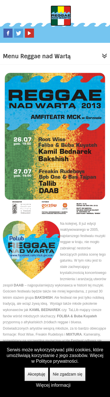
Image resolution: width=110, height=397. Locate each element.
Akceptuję (36, 374)
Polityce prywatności (56, 361)
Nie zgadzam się (68, 374)
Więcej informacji (53, 385)
